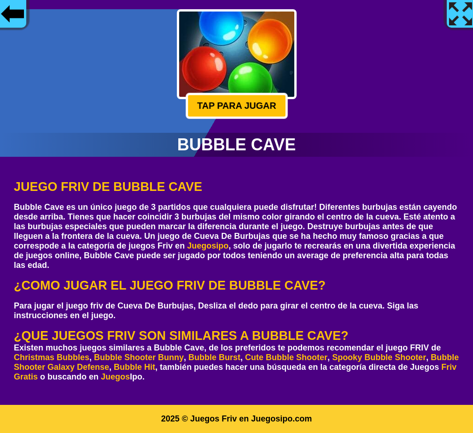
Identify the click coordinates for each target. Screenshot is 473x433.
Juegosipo (207, 245)
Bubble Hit (134, 367)
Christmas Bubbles (51, 357)
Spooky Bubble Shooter (379, 357)
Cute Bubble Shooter (286, 357)
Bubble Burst (214, 357)
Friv (448, 367)
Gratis (26, 376)
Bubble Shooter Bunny (139, 357)
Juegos (115, 376)
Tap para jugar (236, 106)
